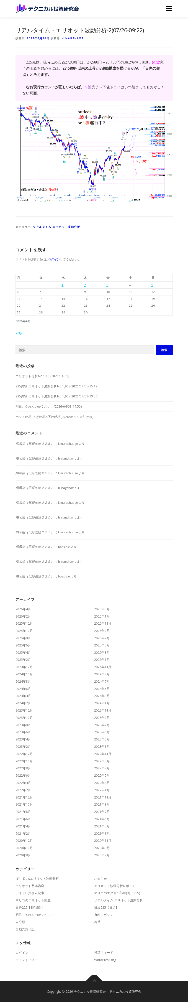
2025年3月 (102, 652)
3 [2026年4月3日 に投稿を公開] (107, 285)
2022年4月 (23, 783)
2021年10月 (24, 804)
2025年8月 (23, 638)
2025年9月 (102, 630)
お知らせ (100, 878)
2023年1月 (102, 746)
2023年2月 (23, 746)
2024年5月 (102, 689)
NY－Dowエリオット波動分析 (37, 878)
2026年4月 (23, 609)
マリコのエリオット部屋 (33, 900)
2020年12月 (24, 840)
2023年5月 (102, 732)
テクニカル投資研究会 (125, 991)
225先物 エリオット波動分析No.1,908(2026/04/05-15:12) (56, 386)
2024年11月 (102, 667)
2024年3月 (102, 696)
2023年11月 (102, 710)
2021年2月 (23, 833)
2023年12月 (24, 710)
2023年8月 (23, 725)
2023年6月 (23, 732)
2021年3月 (102, 826)
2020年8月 (23, 855)
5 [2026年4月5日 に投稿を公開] (152, 285)
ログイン (54, 259)
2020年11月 (102, 840)
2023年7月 (102, 725)
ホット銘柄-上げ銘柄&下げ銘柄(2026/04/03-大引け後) (54, 417)
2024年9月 (102, 674)
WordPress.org (105, 960)
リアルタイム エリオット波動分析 (56, 227)
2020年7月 (102, 855)
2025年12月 (24, 623)
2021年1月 (102, 833)
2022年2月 (23, 790)
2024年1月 (102, 703)
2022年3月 (102, 783)
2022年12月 (24, 754)
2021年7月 (102, 811)
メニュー (169, 8)
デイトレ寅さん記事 (29, 893)
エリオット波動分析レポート (115, 886)
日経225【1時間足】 (30, 907)
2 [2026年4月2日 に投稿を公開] (85, 285)
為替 (97, 922)
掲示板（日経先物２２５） (34, 443)
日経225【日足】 (106, 907)
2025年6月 (23, 645)
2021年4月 (23, 826)
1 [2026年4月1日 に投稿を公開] (62, 285)
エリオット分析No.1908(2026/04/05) (42, 376)
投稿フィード (103, 952)
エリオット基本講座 (29, 886)
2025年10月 (24, 630)
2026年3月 (102, 609)
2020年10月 (24, 848)
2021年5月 (102, 819)
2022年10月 (24, 761)
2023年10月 (24, 717)
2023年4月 (23, 739)
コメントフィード (28, 960)
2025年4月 (23, 652)
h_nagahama (73, 38)
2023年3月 (102, 739)
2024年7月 (102, 681)
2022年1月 (102, 790)
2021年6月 (23, 819)
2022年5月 (102, 775)
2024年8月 (23, 681)
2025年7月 (102, 638)
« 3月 (19, 333)
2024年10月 (24, 674)
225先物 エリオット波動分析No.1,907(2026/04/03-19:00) (56, 396)
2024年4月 (23, 696)
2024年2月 (23, 703)
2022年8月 (23, 768)
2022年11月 (102, 754)
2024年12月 (24, 667)
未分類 (20, 922)
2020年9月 (102, 848)
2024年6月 (23, 689)
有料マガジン (103, 915)
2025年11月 (102, 623)
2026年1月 (102, 616)
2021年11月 (102, 797)
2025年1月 (102, 659)
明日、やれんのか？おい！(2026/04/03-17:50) (48, 406)
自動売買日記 (25, 929)
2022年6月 (23, 775)
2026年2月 (23, 616)
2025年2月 (23, 659)
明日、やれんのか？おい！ (34, 915)
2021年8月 (23, 811)
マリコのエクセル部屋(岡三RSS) (117, 893)
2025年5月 (102, 645)
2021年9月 (102, 804)
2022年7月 (102, 768)
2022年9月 (102, 761)
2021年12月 (24, 797)
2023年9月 (102, 717)
